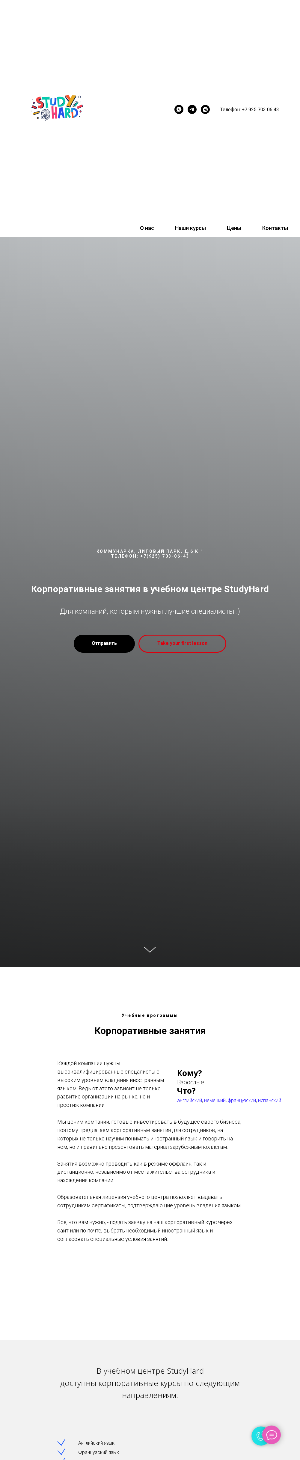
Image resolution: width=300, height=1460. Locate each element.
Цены (234, 228)
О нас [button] (147, 228)
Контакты (275, 228)
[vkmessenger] (205, 109)
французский (242, 1100)
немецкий (215, 1100)
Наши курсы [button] (190, 228)
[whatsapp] (178, 109)
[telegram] (192, 109)
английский (189, 1100)
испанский (269, 1100)
